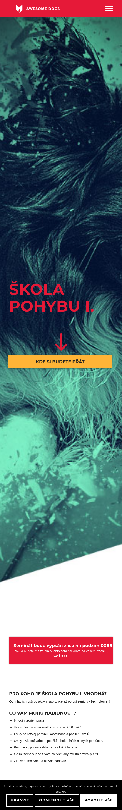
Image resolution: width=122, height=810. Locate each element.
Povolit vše (99, 800)
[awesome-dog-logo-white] (50, 8)
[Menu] (107, 8)
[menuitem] (107, 8)
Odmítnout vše (57, 800)
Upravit (20, 800)
